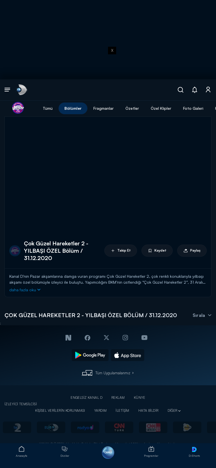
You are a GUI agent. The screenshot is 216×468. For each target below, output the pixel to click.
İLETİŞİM (122, 410)
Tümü (48, 108)
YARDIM (100, 410)
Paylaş (192, 250)
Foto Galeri (193, 108)
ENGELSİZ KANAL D (86, 397)
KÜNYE (139, 397)
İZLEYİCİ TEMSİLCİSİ (20, 404)
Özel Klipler (161, 108)
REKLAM (118, 397)
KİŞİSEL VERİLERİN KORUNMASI (60, 410)
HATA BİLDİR (148, 410)
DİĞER (172, 410)
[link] (21, 90)
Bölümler (73, 108)
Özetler (132, 108)
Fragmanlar (103, 108)
